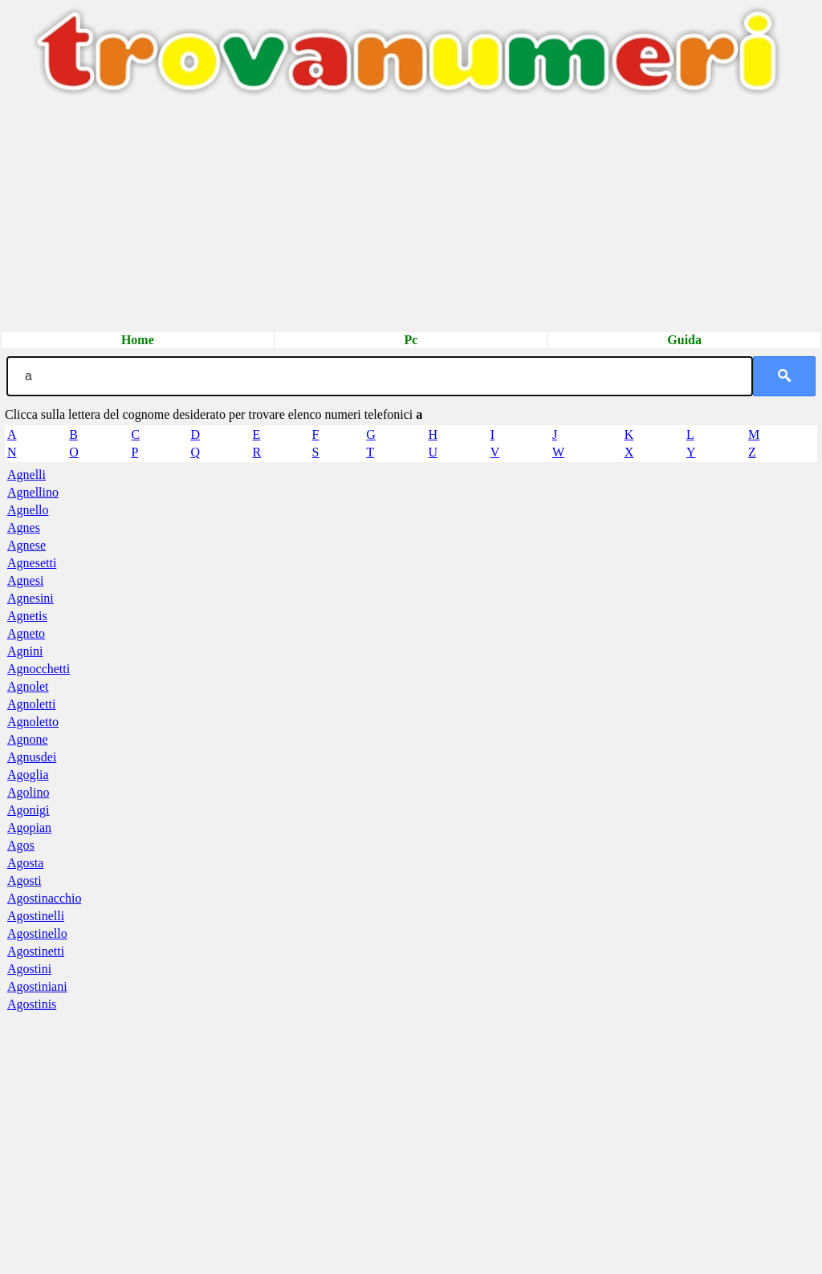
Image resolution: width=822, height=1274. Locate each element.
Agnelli (26, 474)
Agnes (23, 527)
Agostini (29, 969)
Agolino (28, 792)
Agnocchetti (38, 669)
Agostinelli (35, 916)
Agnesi (25, 580)
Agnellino (33, 492)
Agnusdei (31, 757)
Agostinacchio (44, 898)
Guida (684, 340)
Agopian (29, 827)
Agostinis (31, 1004)
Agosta (25, 863)
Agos (21, 845)
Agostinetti (35, 951)
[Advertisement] (411, 218)
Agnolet (28, 686)
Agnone (27, 739)
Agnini (25, 651)
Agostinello (37, 933)
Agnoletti (31, 704)
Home (137, 340)
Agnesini (30, 598)
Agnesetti (31, 563)
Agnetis (27, 616)
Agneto (26, 633)
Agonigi (28, 810)
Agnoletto (33, 721)
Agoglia (28, 774)
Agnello (28, 510)
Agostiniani (37, 986)
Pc (411, 340)
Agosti (24, 880)
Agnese (26, 545)
